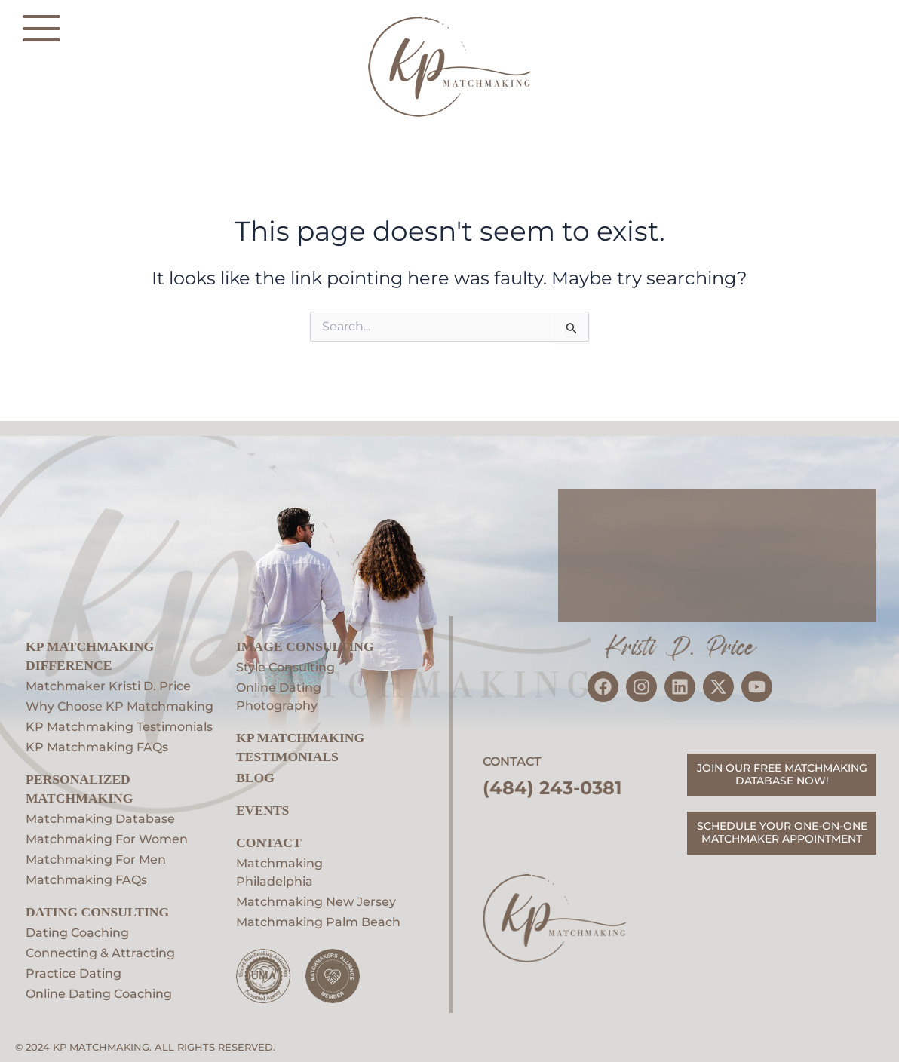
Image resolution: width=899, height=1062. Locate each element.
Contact (269, 842)
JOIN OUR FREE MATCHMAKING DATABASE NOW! (782, 774)
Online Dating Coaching (99, 994)
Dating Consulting (97, 911)
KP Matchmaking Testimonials (119, 727)
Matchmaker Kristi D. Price (108, 686)
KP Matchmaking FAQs (97, 747)
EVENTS (262, 810)
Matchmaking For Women (107, 839)
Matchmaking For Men (96, 859)
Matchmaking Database (100, 819)
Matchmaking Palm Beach (318, 922)
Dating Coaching (77, 932)
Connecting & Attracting (100, 953)
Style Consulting (285, 667)
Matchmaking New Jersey (316, 902)
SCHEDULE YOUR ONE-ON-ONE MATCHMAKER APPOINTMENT (782, 832)
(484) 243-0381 (552, 788)
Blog (255, 777)
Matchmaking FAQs (86, 880)
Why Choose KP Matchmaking (119, 706)
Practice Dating (73, 973)
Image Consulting (305, 646)
